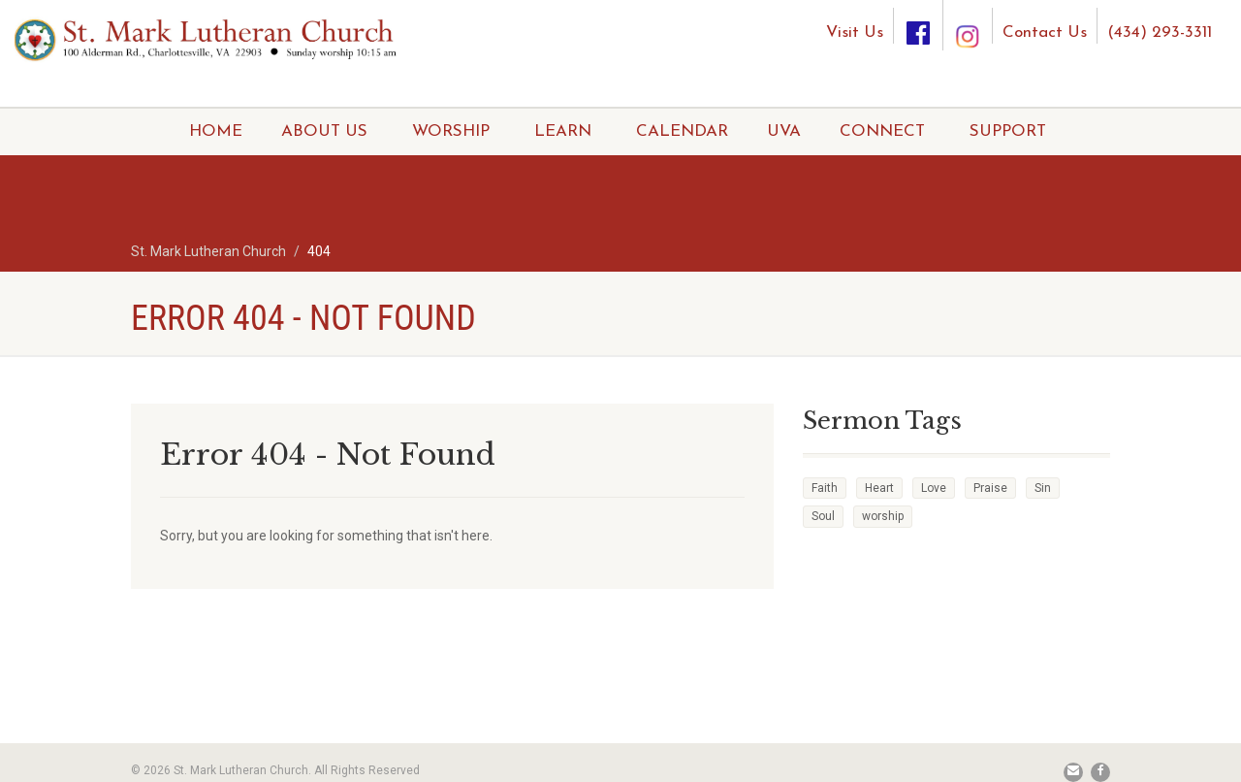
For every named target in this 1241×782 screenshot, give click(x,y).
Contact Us (1044, 32)
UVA (784, 131)
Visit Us (854, 32)
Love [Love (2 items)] (933, 488)
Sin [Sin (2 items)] (1042, 488)
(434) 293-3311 (1159, 32)
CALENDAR (682, 131)
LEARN (562, 131)
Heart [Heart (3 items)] (879, 488)
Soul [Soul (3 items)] (823, 516)
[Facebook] (918, 26)
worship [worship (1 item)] (883, 516)
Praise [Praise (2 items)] (990, 488)
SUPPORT (1008, 131)
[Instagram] (967, 18)
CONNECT (882, 131)
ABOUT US (324, 131)
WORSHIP (451, 131)
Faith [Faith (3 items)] (824, 488)
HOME (215, 131)
